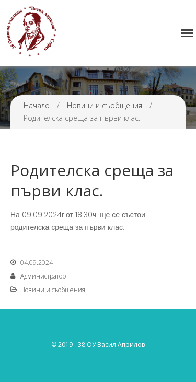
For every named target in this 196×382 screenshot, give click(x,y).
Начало (37, 105)
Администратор (43, 276)
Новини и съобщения (104, 105)
